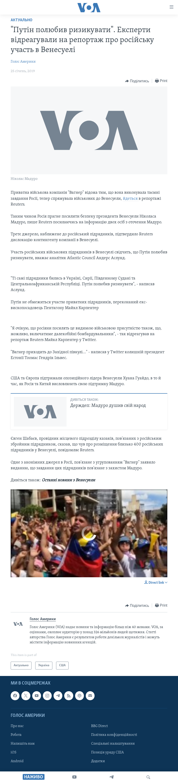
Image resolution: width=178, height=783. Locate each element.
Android (17, 761)
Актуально (21, 20)
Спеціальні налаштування (113, 744)
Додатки (98, 761)
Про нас (17, 726)
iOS (13, 752)
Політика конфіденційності (114, 735)
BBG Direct (99, 726)
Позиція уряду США (107, 752)
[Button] (137, 81)
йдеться (131, 199)
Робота (16, 735)
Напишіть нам (23, 744)
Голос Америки (23, 62)
